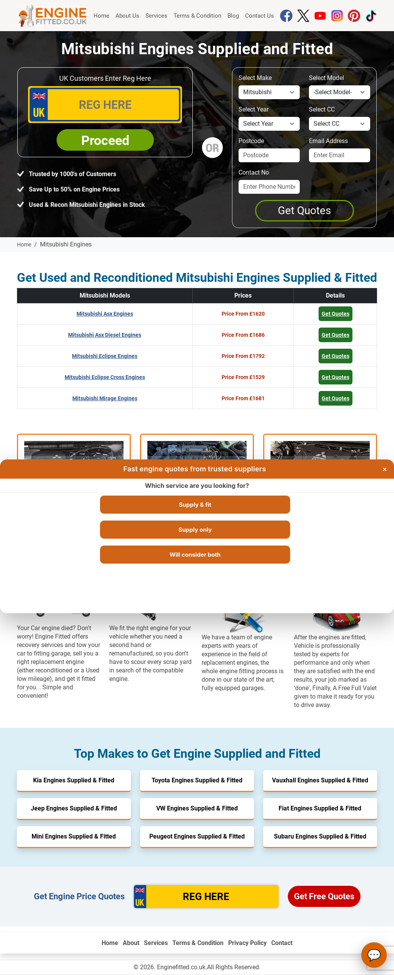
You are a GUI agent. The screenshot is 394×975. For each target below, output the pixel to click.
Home (101, 15)
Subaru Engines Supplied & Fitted (320, 836)
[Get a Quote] (304, 210)
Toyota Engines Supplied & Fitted (197, 780)
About (131, 943)
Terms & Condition (197, 15)
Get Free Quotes (324, 896)
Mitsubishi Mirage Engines (104, 398)
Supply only (195, 529)
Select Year (254, 109)
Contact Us (259, 15)
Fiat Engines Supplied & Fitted (320, 808)
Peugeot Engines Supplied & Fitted (197, 836)
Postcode (251, 141)
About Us (127, 15)
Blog (233, 15)
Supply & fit (195, 504)
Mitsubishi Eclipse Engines (104, 356)
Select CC (322, 109)
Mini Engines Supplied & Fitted (74, 836)
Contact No (254, 172)
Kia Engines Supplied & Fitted (73, 780)
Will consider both (195, 554)
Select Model (326, 78)
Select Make (255, 78)
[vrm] (206, 896)
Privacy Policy (247, 943)
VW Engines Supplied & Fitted (197, 808)
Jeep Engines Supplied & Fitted (74, 808)
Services (156, 15)
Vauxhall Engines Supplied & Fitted (320, 780)
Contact (281, 943)
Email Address (328, 141)
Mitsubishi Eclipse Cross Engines (105, 377)
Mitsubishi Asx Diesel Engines (104, 335)
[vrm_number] (105, 104)
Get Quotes (335, 314)
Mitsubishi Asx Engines (105, 314)
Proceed (105, 140)
